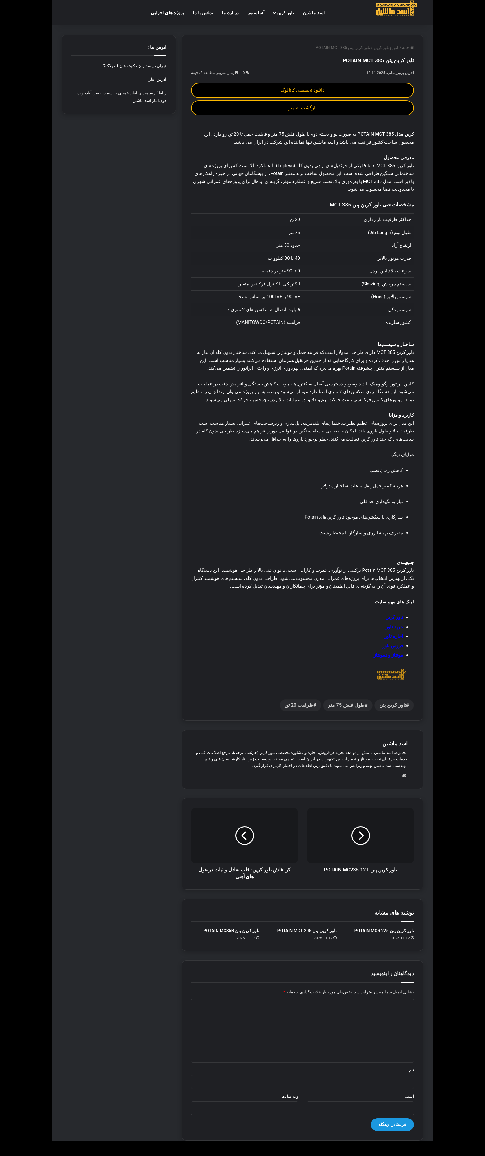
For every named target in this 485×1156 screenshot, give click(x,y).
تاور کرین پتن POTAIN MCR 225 (384, 930)
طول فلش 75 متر (346, 705)
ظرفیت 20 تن (299, 705)
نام (411, 1070)
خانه (408, 47)
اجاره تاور (393, 636)
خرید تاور (394, 627)
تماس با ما (203, 12)
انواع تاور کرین (386, 47)
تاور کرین (285, 12)
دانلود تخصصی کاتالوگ (302, 90)
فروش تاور (392, 646)
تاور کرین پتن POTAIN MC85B (231, 930)
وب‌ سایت (289, 1096)
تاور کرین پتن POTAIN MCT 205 (307, 930)
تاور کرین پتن (392, 705)
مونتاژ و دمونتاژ (388, 655)
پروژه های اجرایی (167, 12)
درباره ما (230, 12)
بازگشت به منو (302, 108)
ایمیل (409, 1096)
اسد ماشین (314, 12)
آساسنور (255, 12)
